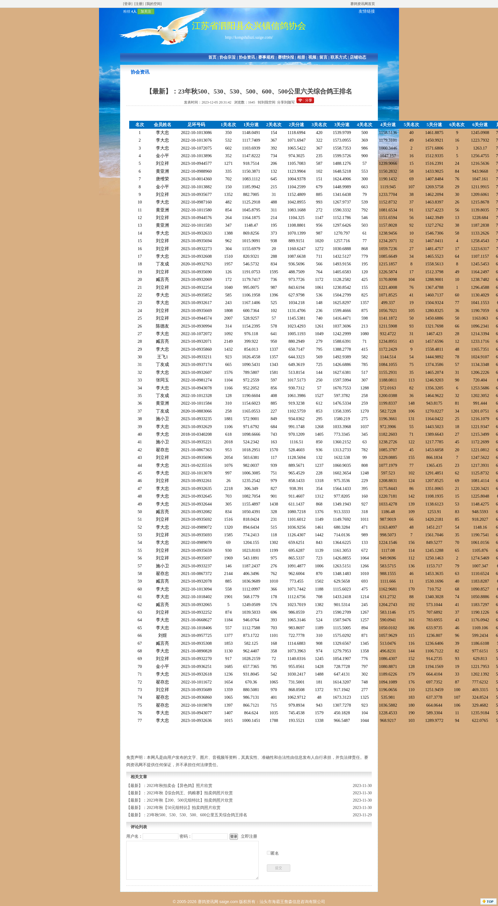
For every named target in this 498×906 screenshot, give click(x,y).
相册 (301, 57)
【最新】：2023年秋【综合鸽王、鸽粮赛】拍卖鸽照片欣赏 (179, 793)
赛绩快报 (286, 57)
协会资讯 (247, 57)
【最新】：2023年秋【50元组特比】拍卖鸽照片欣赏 (173, 807)
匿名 (275, 853)
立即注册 (249, 836)
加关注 (146, 11)
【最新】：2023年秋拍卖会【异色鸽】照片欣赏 (169, 785)
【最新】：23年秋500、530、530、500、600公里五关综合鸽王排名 (186, 815)
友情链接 (367, 11)
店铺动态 (358, 57)
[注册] (139, 4)
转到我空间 (266, 102)
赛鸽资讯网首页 (362, 4)
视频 (312, 57)
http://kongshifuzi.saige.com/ (249, 37)
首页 (212, 57)
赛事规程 (266, 57)
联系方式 (338, 57)
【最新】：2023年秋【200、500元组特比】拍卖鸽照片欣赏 (179, 800)
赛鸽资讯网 (208, 901)
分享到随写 (286, 102)
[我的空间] (153, 4)
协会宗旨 (227, 57)
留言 (323, 57)
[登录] (127, 4)
